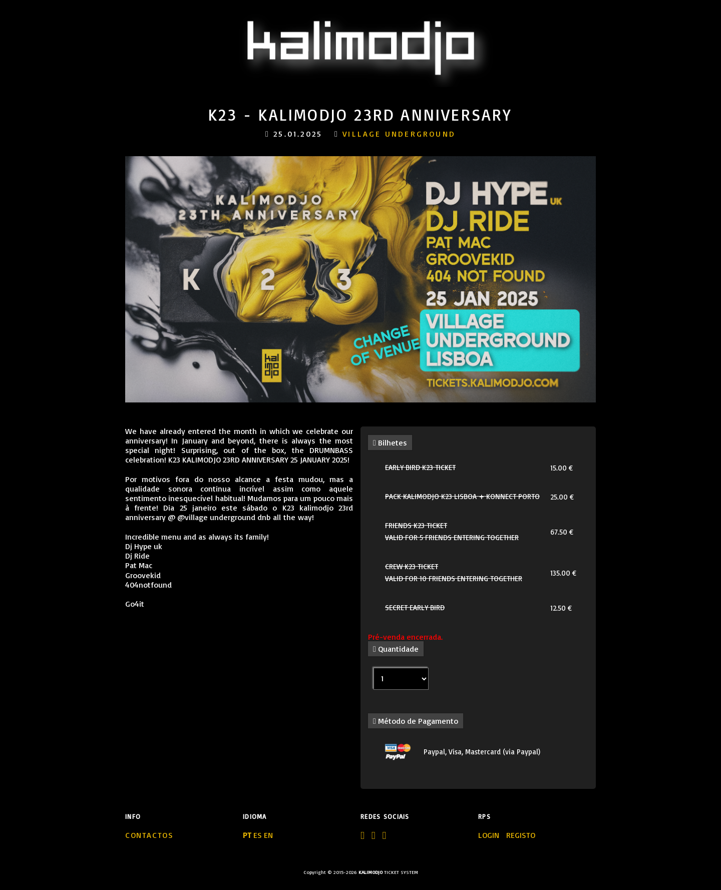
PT (247, 835)
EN (268, 835)
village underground (399, 134)
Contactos (149, 835)
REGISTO (520, 835)
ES (257, 835)
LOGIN (489, 835)
